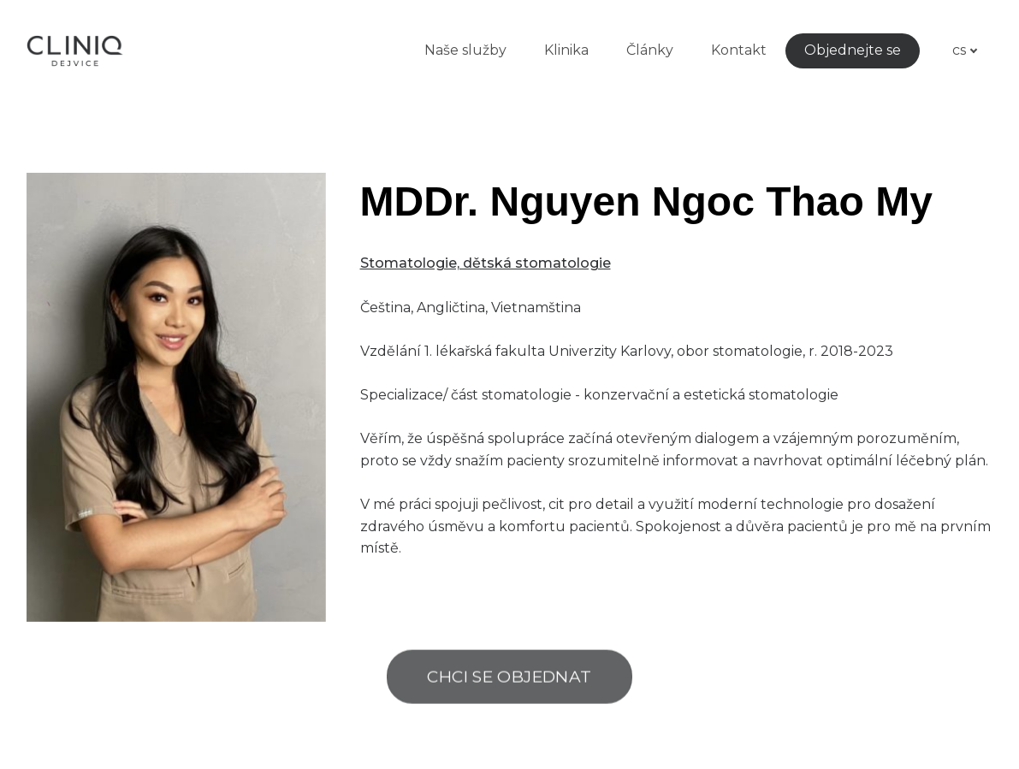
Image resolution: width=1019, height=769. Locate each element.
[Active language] (957, 50)
